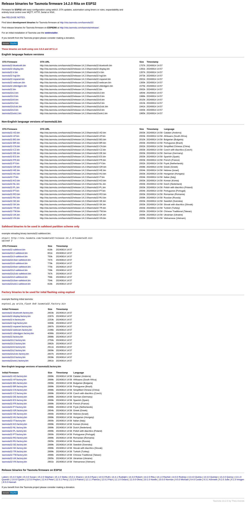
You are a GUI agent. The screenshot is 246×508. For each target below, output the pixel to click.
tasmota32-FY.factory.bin (14, 408)
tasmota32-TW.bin (11, 211)
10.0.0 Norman (166, 481)
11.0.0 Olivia (136, 481)
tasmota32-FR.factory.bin (14, 405)
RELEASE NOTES (15, 17)
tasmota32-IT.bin (10, 177)
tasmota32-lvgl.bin (11, 75)
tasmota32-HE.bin (11, 170)
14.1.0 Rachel (163, 478)
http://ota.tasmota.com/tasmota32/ (76, 22)
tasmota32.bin (9, 89)
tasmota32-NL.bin (11, 184)
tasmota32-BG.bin (11, 139)
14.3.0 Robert (135, 478)
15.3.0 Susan (29, 478)
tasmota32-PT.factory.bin (14, 436)
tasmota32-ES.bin (11, 156)
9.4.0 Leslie (196, 481)
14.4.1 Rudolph (119, 478)
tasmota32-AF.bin (10, 136)
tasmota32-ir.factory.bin (13, 321)
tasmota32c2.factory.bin (13, 341)
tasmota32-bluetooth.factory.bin (17, 314)
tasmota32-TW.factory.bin (14, 456)
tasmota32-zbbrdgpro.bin (14, 86)
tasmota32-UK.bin (11, 214)
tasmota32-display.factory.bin (16, 317)
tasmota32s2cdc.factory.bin (15, 355)
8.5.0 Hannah (9, 483)
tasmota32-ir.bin (10, 72)
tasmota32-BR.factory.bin (14, 388)
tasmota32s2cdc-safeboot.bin (16, 274)
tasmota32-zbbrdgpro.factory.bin (18, 335)
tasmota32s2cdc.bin (12, 106)
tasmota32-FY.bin (10, 163)
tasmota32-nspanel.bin (13, 79)
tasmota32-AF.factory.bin (14, 381)
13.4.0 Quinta (195, 478)
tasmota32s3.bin (10, 110)
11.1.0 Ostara (121, 481)
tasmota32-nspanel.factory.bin (17, 328)
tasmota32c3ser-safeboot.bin (16, 261)
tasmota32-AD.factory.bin (14, 377)
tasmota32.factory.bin (12, 338)
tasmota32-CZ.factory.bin (14, 395)
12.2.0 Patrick (77, 481)
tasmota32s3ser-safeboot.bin (16, 281)
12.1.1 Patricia (92, 481)
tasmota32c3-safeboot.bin (15, 257)
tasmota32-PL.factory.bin (14, 432)
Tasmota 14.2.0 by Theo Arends (228, 502)
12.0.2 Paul (107, 481)
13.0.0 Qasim (17, 481)
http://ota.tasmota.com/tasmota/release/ (79, 27)
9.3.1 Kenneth (210, 481)
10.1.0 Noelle (150, 481)
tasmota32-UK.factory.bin (14, 460)
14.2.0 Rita (149, 478)
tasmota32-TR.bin (11, 208)
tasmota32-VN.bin (11, 218)
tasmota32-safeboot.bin (13, 250)
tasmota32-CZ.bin (11, 149)
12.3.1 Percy (62, 481)
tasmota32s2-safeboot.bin (15, 271)
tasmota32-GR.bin (11, 167)
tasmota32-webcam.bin (13, 82)
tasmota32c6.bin (10, 99)
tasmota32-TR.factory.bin (14, 453)
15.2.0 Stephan (45, 478)
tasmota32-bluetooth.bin (14, 65)
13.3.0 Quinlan (210, 478)
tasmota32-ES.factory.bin (14, 401)
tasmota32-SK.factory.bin (14, 449)
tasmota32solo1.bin (11, 113)
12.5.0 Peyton (33, 481)
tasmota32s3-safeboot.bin (15, 278)
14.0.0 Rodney (179, 478)
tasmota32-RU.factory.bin (14, 442)
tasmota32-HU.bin (11, 173)
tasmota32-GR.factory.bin (14, 412)
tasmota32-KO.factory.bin (14, 425)
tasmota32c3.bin (10, 96)
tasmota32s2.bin (10, 103)
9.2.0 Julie (224, 481)
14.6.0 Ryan (91, 478)
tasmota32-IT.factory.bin (14, 422)
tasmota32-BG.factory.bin (14, 384)
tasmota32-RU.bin (11, 197)
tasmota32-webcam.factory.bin (17, 331)
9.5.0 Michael (181, 481)
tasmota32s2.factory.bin (13, 352)
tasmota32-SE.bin (11, 201)
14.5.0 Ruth (104, 478)
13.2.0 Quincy (226, 478)
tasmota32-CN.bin (11, 146)
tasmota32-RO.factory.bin (14, 439)
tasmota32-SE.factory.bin (14, 446)
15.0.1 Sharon (76, 478)
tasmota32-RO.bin (11, 194)
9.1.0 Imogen (237, 481)
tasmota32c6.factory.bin (13, 348)
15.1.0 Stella (61, 478)
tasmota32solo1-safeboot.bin (16, 285)
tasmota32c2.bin (10, 93)
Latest (5, 478)
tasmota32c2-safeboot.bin (15, 254)
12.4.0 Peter (48, 481)
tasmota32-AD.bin (11, 132)
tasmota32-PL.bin (10, 187)
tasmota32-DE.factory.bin (14, 398)
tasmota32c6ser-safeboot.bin (16, 267)
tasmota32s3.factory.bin (13, 358)
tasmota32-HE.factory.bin (14, 415)
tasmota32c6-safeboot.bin (15, 264)
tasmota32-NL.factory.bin (14, 429)
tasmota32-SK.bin (11, 204)
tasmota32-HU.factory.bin (14, 419)
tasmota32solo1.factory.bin (15, 362)
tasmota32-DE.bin (11, 153)
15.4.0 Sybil (15, 478)
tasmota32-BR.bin (11, 143)
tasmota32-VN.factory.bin (14, 463)
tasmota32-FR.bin (11, 160)
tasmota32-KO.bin (11, 180)
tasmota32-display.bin (13, 69)
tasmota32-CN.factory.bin (14, 391)
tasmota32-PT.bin (10, 191)
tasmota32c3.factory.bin (13, 345)
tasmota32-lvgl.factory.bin (14, 324)
